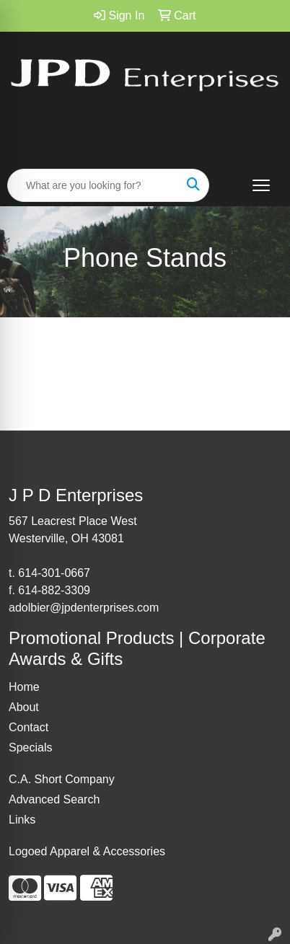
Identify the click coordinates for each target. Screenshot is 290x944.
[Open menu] (261, 185)
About (24, 707)
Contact (28, 727)
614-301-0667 (54, 573)
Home (24, 687)
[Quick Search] (93, 185)
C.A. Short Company (62, 779)
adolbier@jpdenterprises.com (84, 607)
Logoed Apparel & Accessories (87, 851)
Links (22, 819)
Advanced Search (54, 799)
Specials (30, 747)
